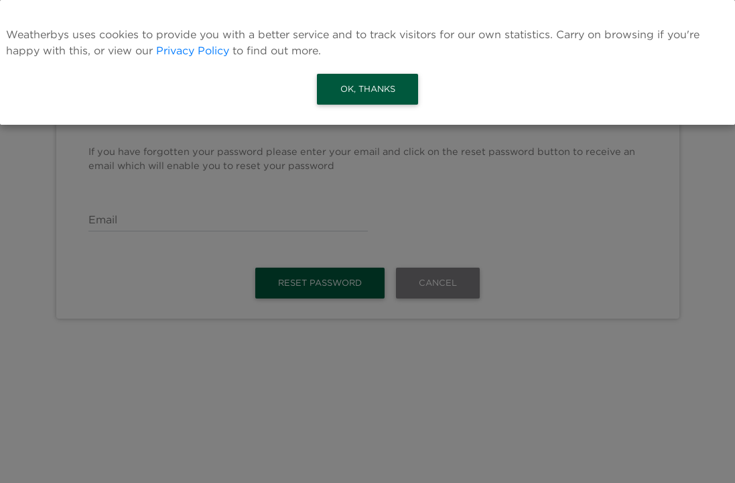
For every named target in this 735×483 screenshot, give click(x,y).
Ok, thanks (367, 89)
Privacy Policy (192, 50)
